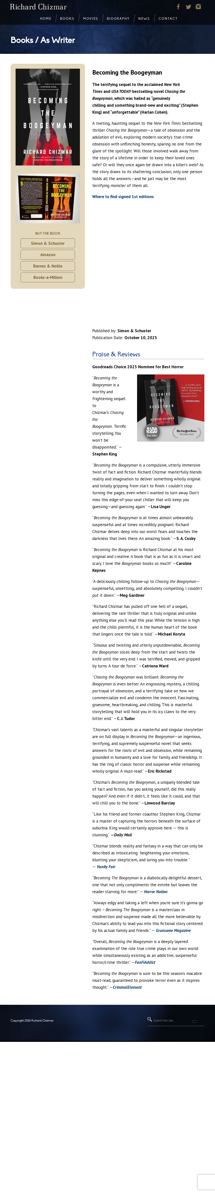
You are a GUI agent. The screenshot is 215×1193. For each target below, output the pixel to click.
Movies (90, 19)
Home (45, 19)
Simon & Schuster (48, 243)
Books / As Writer (43, 40)
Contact (168, 19)
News (144, 19)
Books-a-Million (47, 277)
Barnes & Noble (47, 266)
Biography (118, 19)
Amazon (47, 254)
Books (67, 19)
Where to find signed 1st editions (123, 196)
